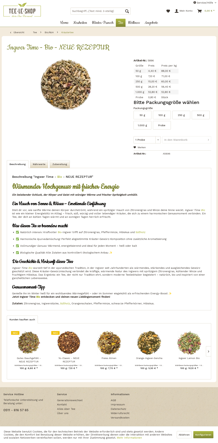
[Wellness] (134, 23)
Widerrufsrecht (120, 413)
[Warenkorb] (206, 11)
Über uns (62, 413)
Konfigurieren (203, 434)
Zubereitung (59, 164)
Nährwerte (39, 164)
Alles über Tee (66, 409)
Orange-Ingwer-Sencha (149, 358)
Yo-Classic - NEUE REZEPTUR (68, 360)
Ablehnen (184, 434)
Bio (59, 176)
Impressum (118, 404)
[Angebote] (151, 23)
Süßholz (140, 232)
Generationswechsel (70, 400)
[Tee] (121, 23)
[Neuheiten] (80, 23)
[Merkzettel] (168, 11)
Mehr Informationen (129, 437)
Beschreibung (18, 164)
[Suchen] (127, 11)
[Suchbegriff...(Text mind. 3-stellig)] (101, 11)
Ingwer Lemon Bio (189, 358)
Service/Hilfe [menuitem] (203, 2)
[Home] (64, 23)
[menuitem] (101, 11)
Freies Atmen (109, 358)
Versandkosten (120, 417)
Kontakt (62, 404)
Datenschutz (118, 409)
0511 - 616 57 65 (15, 410)
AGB (113, 400)
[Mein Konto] (183, 11)
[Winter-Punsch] (102, 23)
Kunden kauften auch (22, 319)
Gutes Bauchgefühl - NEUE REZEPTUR (29, 360)
